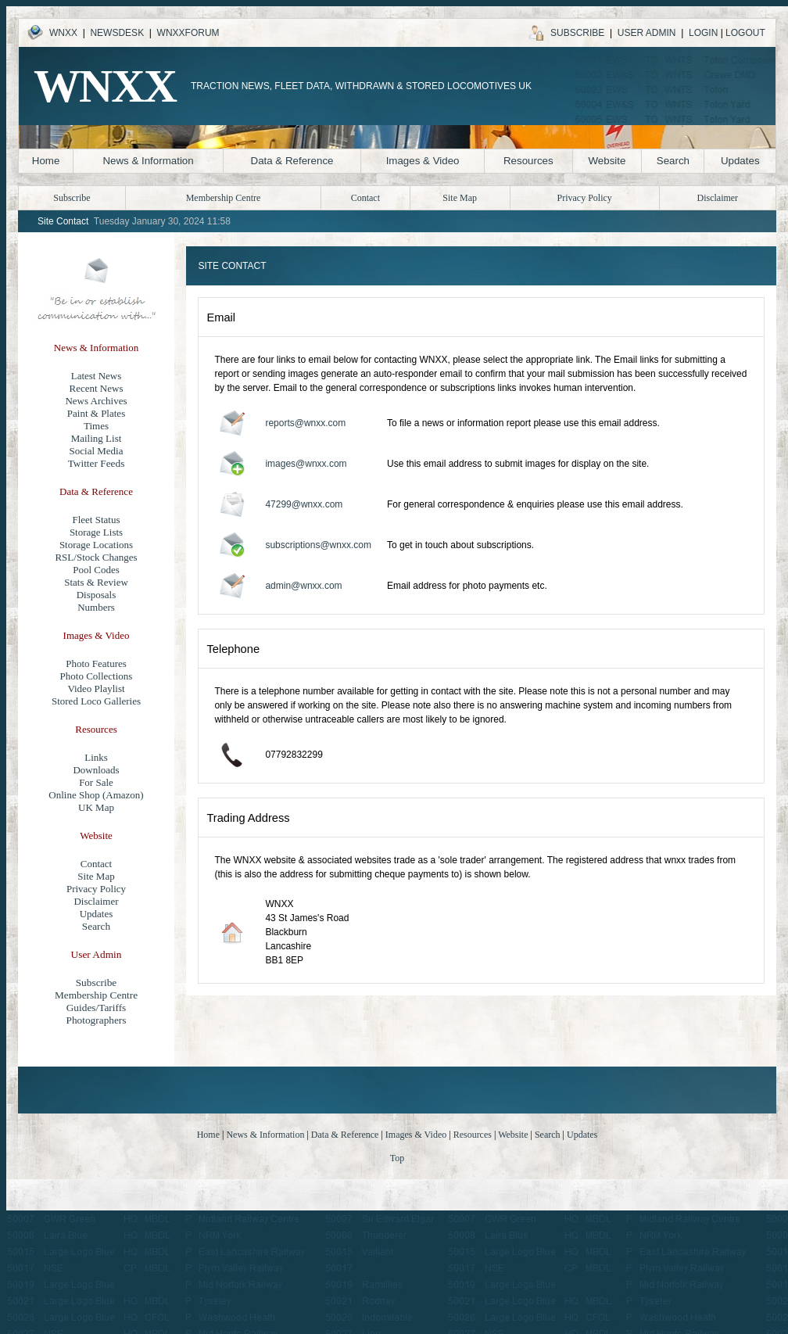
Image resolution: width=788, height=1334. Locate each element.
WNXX (63, 32)
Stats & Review (96, 582)
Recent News (97, 388)
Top (397, 1158)
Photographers (96, 1020)
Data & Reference (292, 161)
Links (96, 757)
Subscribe (96, 982)
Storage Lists (96, 532)
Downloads (96, 770)
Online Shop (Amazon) (95, 795)
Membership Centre (223, 197)
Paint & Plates (96, 413)
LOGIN (703, 32)
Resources (528, 161)
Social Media (97, 451)
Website (606, 161)
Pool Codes (96, 570)
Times (96, 426)
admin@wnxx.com (303, 585)
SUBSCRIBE (577, 32)
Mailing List (96, 438)
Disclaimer (95, 901)
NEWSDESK (117, 32)
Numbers (96, 607)
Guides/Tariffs (96, 1007)
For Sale (96, 782)
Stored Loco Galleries (96, 701)
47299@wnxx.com (303, 504)
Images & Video (423, 161)
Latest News (96, 376)
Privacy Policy (96, 889)
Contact (96, 864)
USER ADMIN (647, 32)
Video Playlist (95, 688)
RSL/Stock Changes (96, 557)
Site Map (95, 876)
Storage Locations (96, 544)
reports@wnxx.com (305, 423)
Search (673, 161)
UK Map (96, 807)
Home (46, 161)
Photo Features (96, 663)
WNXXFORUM (188, 32)
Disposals (96, 595)
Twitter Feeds (96, 463)
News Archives (96, 401)
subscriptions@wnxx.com (318, 545)
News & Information (147, 161)
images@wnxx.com (305, 463)
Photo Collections (96, 676)
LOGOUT (745, 32)
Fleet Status (96, 519)
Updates (740, 161)
